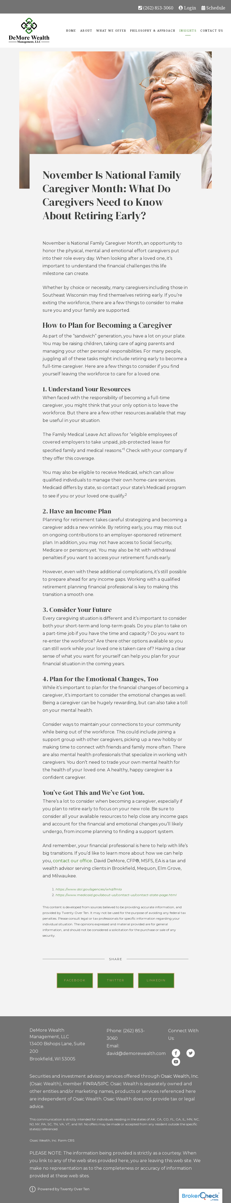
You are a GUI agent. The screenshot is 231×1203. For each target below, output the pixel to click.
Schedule (213, 7)
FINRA (90, 1083)
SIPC (103, 1083)
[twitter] (190, 1053)
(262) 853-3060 (155, 7)
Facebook (75, 980)
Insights (188, 30)
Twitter (115, 980)
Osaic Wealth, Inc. (180, 1076)
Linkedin (156, 980)
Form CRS (66, 1140)
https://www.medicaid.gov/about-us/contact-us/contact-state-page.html (116, 895)
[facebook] (175, 1053)
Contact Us (211, 30)
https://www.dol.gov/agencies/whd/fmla (89, 889)
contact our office (72, 860)
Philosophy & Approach (152, 30)
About (86, 30)
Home (71, 30)
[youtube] (175, 1061)
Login (187, 7)
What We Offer (111, 30)
